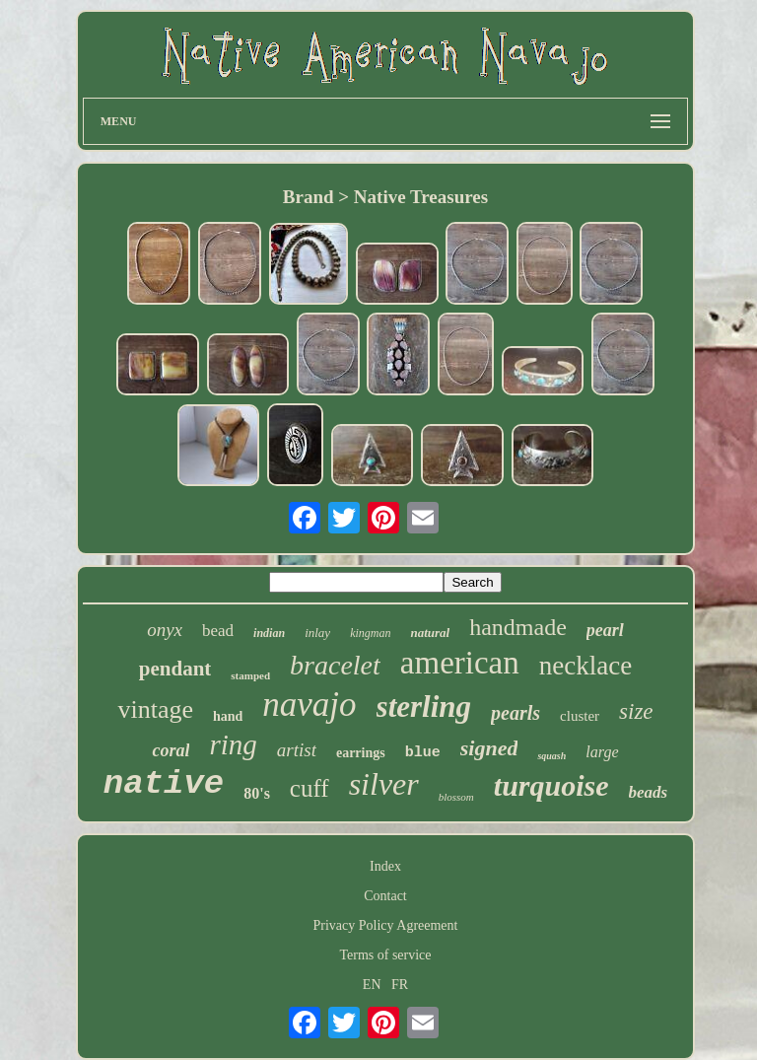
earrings (360, 752)
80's (256, 793)
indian (269, 633)
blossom (456, 797)
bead (218, 630)
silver (384, 784)
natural (429, 632)
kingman (370, 633)
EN (372, 984)
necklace (585, 665)
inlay (317, 632)
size (636, 711)
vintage (155, 709)
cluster (579, 716)
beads (648, 792)
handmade (518, 627)
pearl (605, 630)
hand (227, 716)
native (163, 784)
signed (489, 748)
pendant (175, 668)
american (459, 662)
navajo (309, 704)
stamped (250, 675)
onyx (164, 629)
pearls (515, 713)
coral (170, 750)
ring (232, 744)
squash (551, 755)
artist (296, 750)
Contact (385, 895)
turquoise (551, 785)
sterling (424, 706)
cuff (309, 788)
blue (423, 752)
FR (399, 984)
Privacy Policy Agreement (385, 925)
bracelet (335, 665)
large (601, 751)
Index (385, 866)
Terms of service (385, 955)
